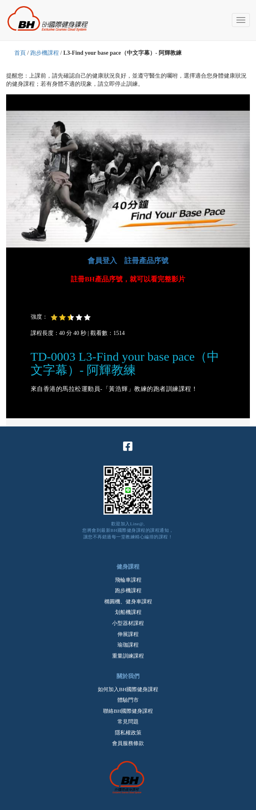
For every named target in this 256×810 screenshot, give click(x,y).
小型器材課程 (128, 623)
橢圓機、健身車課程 (128, 601)
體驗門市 (128, 700)
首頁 (20, 53)
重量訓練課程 (128, 656)
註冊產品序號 (146, 261)
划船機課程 (128, 612)
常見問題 (128, 722)
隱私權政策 (128, 733)
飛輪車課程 (128, 580)
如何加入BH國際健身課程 (128, 689)
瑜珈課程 (128, 645)
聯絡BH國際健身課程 (128, 711)
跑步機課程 (44, 53)
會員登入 (102, 261)
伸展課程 (128, 634)
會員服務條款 (128, 743)
